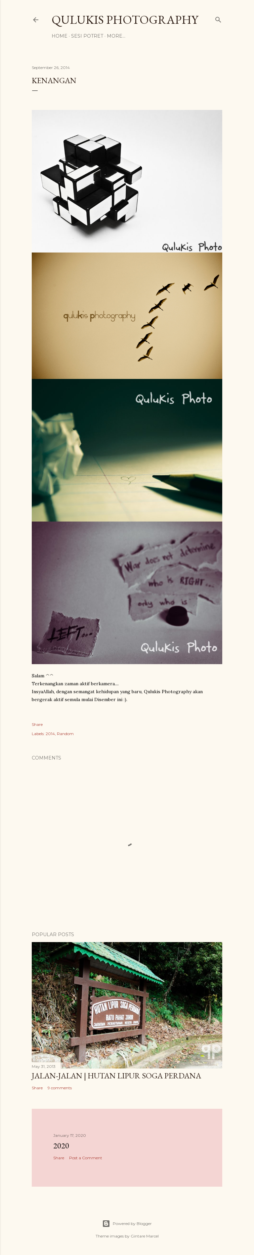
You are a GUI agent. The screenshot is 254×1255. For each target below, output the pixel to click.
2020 (61, 1145)
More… (116, 36)
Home (59, 36)
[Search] (218, 18)
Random (65, 733)
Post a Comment (85, 1157)
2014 (50, 733)
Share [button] (37, 724)
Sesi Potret (87, 36)
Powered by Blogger (127, 1224)
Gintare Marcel (145, 1236)
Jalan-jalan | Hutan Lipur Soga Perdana (116, 1075)
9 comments (60, 1087)
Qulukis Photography (125, 19)
